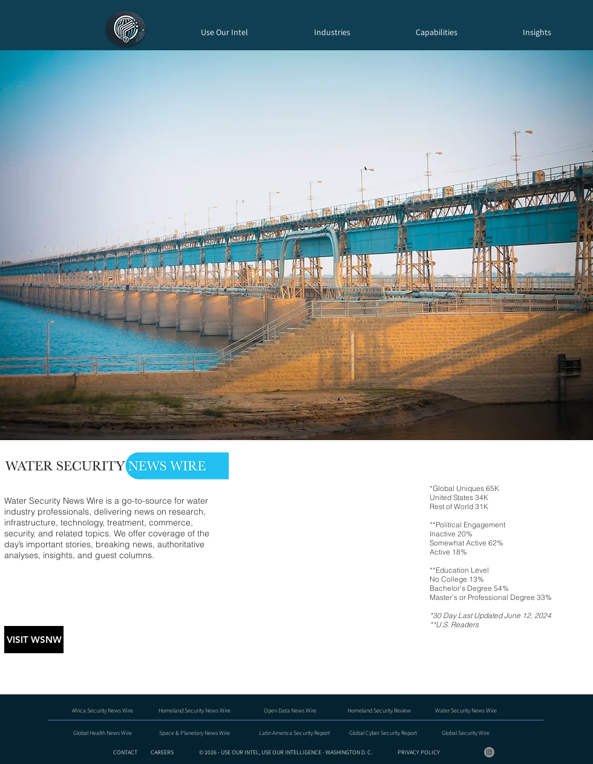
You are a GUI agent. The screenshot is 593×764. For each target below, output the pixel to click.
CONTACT (126, 752)
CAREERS (162, 752)
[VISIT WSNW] (34, 639)
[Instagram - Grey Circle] (489, 752)
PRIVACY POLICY (419, 752)
